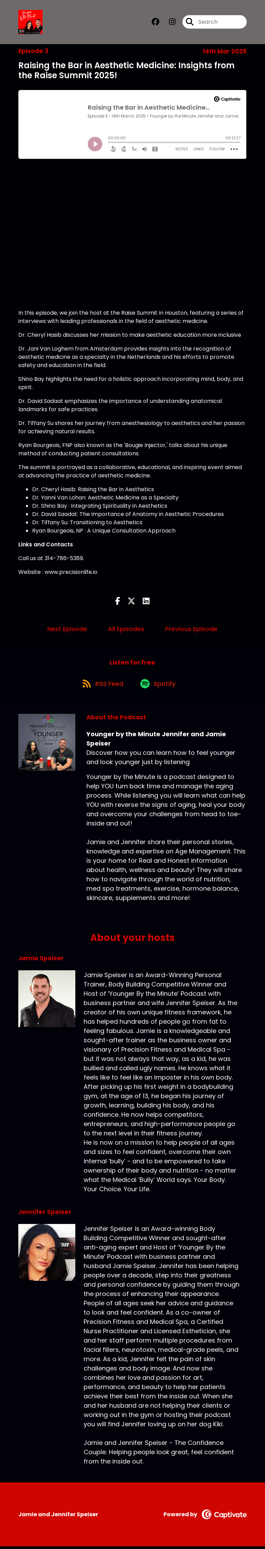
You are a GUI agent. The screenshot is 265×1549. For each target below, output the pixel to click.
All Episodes (126, 630)
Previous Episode (191, 630)
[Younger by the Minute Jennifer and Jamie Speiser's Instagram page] (168, 22)
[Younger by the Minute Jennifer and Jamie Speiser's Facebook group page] (155, 22)
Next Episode (67, 630)
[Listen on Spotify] (159, 686)
